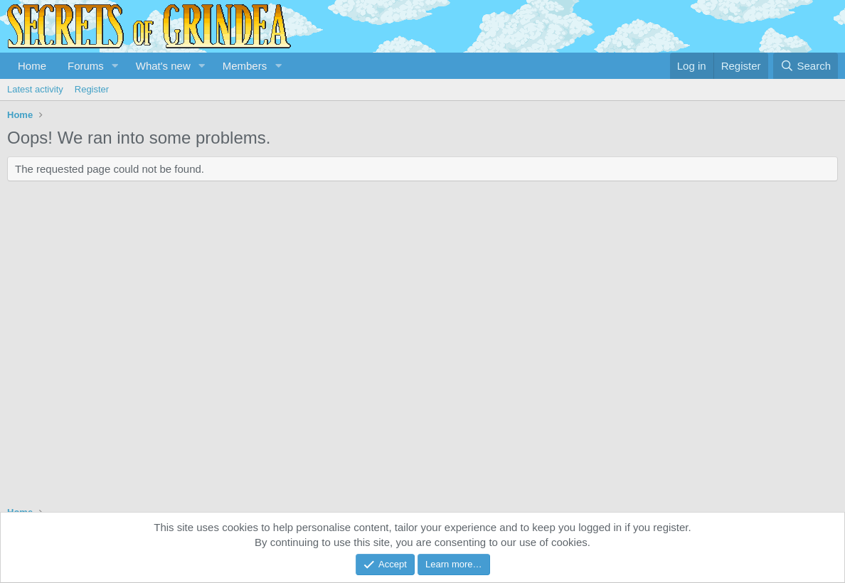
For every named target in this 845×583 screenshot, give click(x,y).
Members (245, 66)
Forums (86, 66)
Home (32, 66)
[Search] (805, 66)
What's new (163, 66)
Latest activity (35, 89)
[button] (115, 66)
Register (92, 89)
